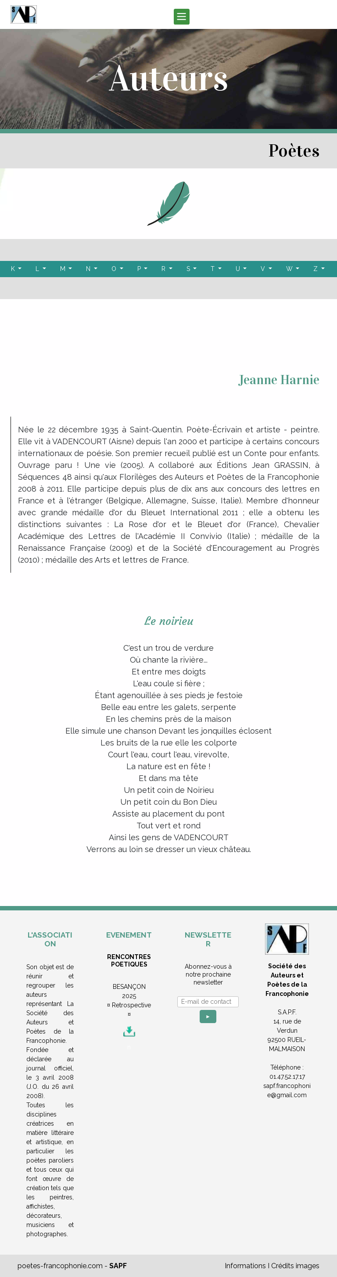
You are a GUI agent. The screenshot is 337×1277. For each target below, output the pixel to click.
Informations (245, 1266)
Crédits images (295, 1266)
